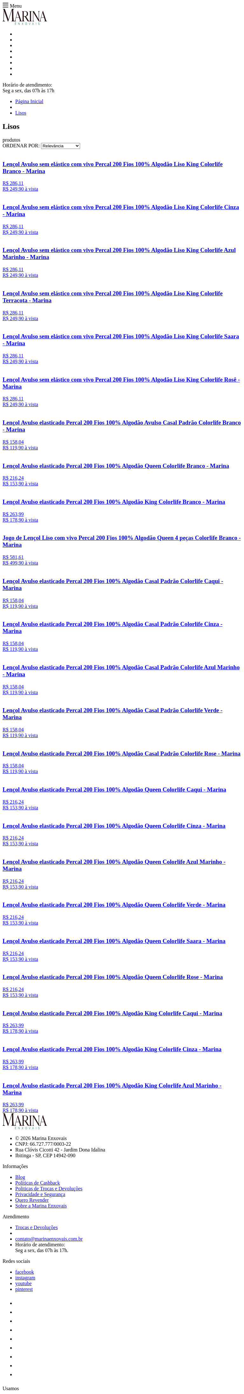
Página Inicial (29, 101)
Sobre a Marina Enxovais (41, 1205)
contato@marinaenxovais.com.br (49, 1239)
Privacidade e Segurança (40, 1194)
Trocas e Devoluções (36, 1227)
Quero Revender (32, 1200)
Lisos (20, 113)
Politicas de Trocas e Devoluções (49, 1188)
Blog (20, 1177)
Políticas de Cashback (37, 1183)
